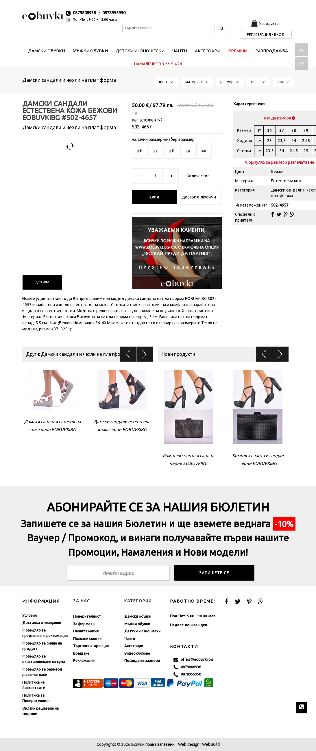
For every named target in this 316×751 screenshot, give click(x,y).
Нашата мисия (86, 631)
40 (204, 150)
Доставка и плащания (41, 623)
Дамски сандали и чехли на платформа (69, 80)
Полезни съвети (87, 638)
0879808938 (84, 12)
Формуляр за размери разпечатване (279, 162)
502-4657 (142, 126)
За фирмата (84, 624)
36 (139, 150)
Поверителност (87, 616)
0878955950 (113, 12)
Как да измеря (279, 118)
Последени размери (142, 660)
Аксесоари (133, 646)
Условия (29, 615)
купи (154, 197)
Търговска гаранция (91, 646)
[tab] (42, 282)
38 (171, 150)
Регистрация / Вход (265, 34)
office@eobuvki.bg (193, 659)
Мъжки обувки (137, 624)
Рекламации (84, 660)
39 (187, 150)
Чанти (129, 638)
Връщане (81, 653)
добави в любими (199, 197)
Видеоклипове (137, 653)
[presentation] (42, 282)
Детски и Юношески (142, 631)
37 (155, 150)
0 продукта (268, 23)
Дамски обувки (137, 616)
